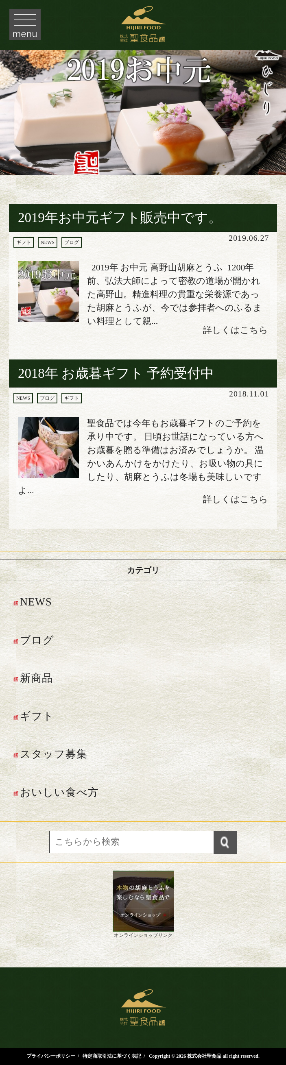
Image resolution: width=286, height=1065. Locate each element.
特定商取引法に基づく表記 (112, 1056)
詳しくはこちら (235, 330)
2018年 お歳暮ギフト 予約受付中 (116, 373)
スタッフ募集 (53, 754)
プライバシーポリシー (50, 1056)
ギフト (23, 242)
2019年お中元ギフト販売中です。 (120, 217)
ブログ (71, 242)
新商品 (36, 678)
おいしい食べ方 (59, 792)
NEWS (48, 242)
